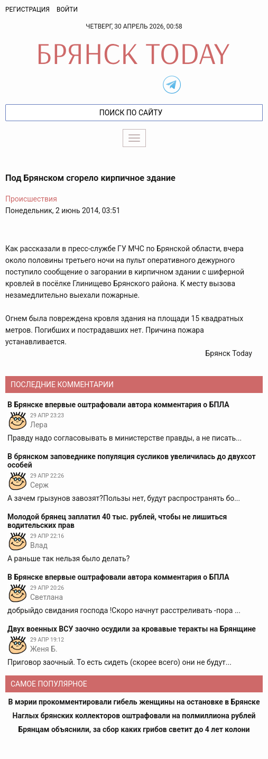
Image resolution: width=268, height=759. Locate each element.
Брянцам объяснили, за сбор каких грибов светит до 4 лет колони (134, 729)
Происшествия (31, 199)
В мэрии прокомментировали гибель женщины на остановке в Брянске (134, 702)
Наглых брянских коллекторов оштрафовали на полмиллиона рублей (134, 715)
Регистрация (27, 9)
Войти (67, 9)
